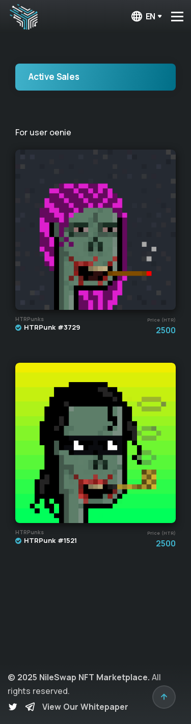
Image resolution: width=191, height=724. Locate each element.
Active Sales (54, 76)
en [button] (142, 16)
